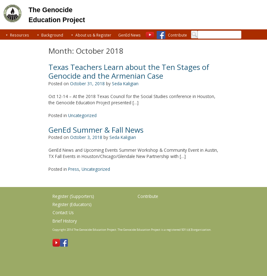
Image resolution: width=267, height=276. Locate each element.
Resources (19, 34)
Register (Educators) (72, 204)
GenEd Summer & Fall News (96, 130)
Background (52, 34)
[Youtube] (150, 35)
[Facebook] (161, 35)
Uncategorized (82, 115)
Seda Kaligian (125, 83)
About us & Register (93, 34)
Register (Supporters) (73, 196)
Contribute (177, 34)
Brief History (65, 221)
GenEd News (129, 34)
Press (73, 169)
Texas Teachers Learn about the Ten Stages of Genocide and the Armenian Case (128, 71)
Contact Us (63, 212)
